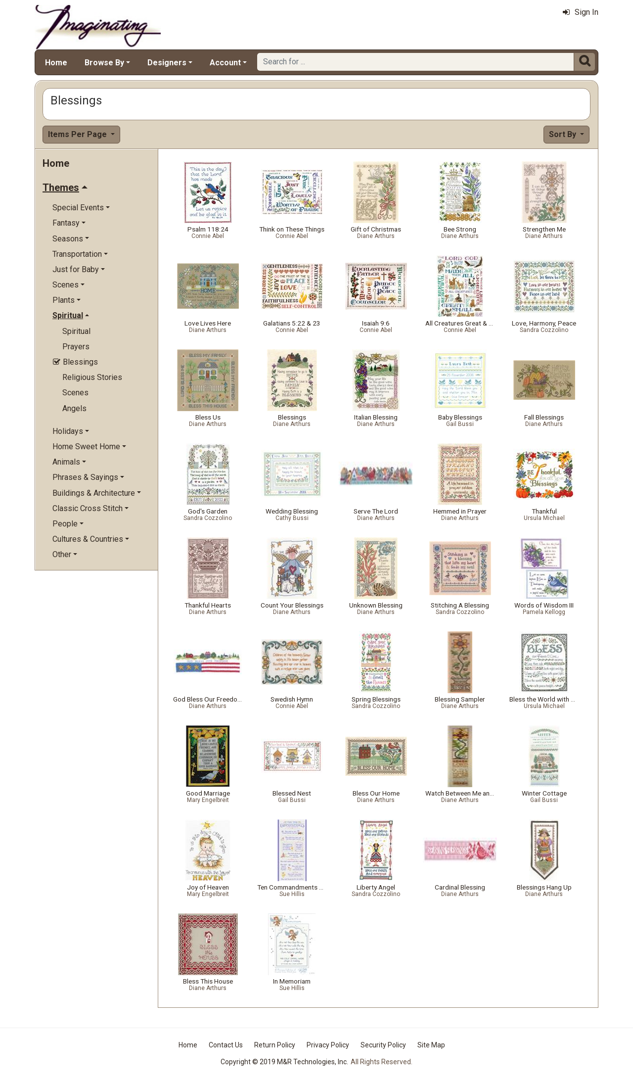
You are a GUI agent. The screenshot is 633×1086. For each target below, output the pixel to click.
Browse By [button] (104, 62)
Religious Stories (92, 377)
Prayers (76, 346)
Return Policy (274, 1045)
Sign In (580, 12)
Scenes (75, 392)
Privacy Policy (328, 1045)
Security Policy (383, 1045)
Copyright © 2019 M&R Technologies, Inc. (284, 1062)
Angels (74, 408)
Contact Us (226, 1045)
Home (56, 62)
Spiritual (76, 331)
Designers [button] (166, 62)
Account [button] (225, 62)
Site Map (431, 1045)
